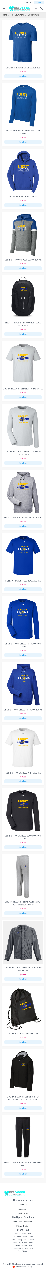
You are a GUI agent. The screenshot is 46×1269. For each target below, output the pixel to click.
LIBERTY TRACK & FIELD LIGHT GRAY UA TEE (23, 389)
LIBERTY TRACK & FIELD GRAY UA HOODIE (23, 518)
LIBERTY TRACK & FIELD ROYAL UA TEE (23, 581)
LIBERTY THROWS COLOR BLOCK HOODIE (23, 260)
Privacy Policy (22, 1226)
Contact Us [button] (27, 2)
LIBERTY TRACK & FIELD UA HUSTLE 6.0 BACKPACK (23, 324)
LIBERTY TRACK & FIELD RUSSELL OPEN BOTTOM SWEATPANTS (23, 903)
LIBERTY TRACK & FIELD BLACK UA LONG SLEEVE (23, 837)
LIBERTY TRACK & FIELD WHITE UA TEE (23, 773)
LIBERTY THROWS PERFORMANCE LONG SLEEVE (23, 132)
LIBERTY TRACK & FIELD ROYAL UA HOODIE (23, 710)
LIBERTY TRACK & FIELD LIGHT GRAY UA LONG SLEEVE (23, 453)
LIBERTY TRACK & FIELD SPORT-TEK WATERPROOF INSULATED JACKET (23, 1098)
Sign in (39, 2)
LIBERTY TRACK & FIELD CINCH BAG (23, 1034)
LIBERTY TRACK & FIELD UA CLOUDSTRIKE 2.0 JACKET (23, 969)
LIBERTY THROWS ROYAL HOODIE (23, 197)
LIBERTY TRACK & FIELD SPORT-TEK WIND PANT (23, 1164)
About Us (22, 1209)
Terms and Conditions (22, 1222)
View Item (23, 76)
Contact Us (22, 1204)
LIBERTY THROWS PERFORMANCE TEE (23, 68)
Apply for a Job (22, 1213)
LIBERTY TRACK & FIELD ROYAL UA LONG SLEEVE (23, 645)
